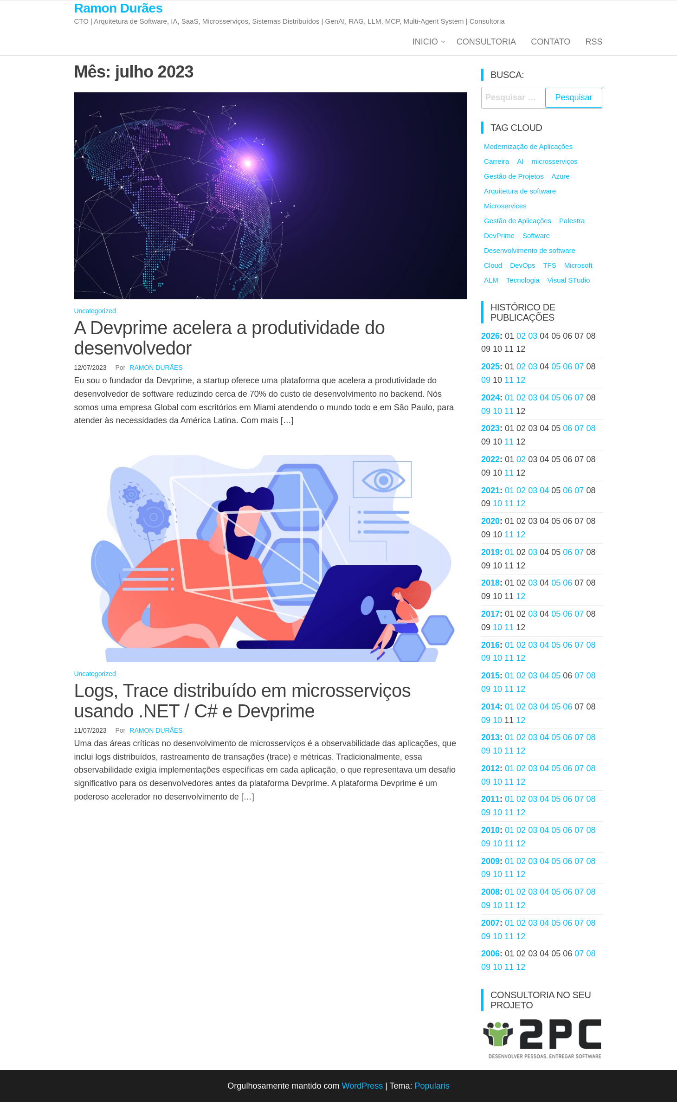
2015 (490, 676)
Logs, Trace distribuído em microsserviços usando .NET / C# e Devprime (242, 701)
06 (567, 367)
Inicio (427, 42)
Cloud (493, 266)
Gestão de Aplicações (517, 222)
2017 (490, 614)
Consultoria (488, 42)
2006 (490, 955)
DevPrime (499, 236)
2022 (490, 460)
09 (485, 381)
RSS (594, 42)
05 (556, 367)
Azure (560, 177)
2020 (490, 522)
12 (520, 381)
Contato (552, 42)
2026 (490, 337)
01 (509, 398)
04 (544, 398)
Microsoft (578, 266)
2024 (490, 398)
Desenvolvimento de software (529, 251)
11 (509, 381)
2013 (490, 738)
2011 (490, 800)
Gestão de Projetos (513, 177)
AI (520, 162)
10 (497, 412)
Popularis (432, 1086)
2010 (490, 831)
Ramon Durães (118, 8)
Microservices (505, 207)
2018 (490, 584)
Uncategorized (95, 312)
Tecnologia (523, 281)
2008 (490, 892)
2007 (490, 924)
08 (590, 429)
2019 (490, 553)
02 (521, 337)
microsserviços (554, 162)
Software (536, 236)
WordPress (362, 1086)
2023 (490, 429)
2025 (490, 367)
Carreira (496, 162)
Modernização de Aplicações (528, 147)
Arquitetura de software (520, 192)
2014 (490, 707)
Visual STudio (569, 281)
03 (532, 337)
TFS (549, 266)
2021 (490, 491)
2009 (490, 862)
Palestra (572, 222)
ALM (491, 281)
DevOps (522, 266)
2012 (490, 769)
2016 (490, 646)
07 (579, 367)
